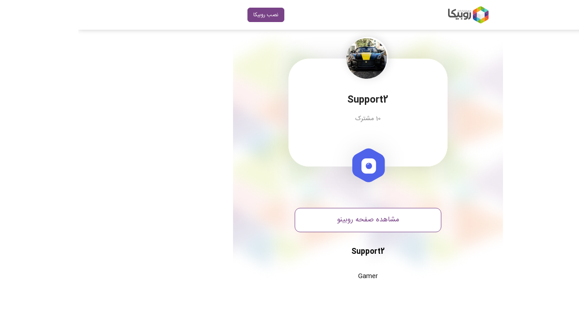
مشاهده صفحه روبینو (290, 220)
